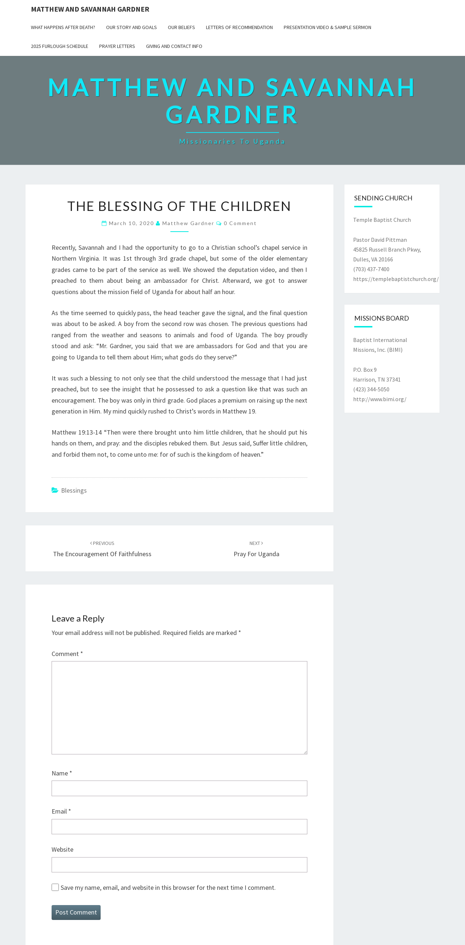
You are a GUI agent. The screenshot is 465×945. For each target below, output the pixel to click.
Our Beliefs (181, 27)
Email (61, 811)
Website (62, 849)
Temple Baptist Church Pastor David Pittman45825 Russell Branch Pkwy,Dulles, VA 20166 (387, 239)
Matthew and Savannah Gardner (90, 8)
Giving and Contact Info (174, 46)
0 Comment (240, 223)
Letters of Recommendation (239, 27)
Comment (67, 653)
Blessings (74, 490)
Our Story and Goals (131, 27)
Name (62, 773)
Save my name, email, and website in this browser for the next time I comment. (168, 887)
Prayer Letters (117, 46)
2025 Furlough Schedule (59, 46)
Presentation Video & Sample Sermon (327, 27)
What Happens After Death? (63, 27)
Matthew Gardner (188, 223)
